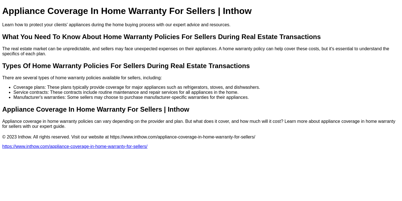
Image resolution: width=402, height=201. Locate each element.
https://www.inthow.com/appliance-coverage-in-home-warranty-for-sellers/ (74, 146)
